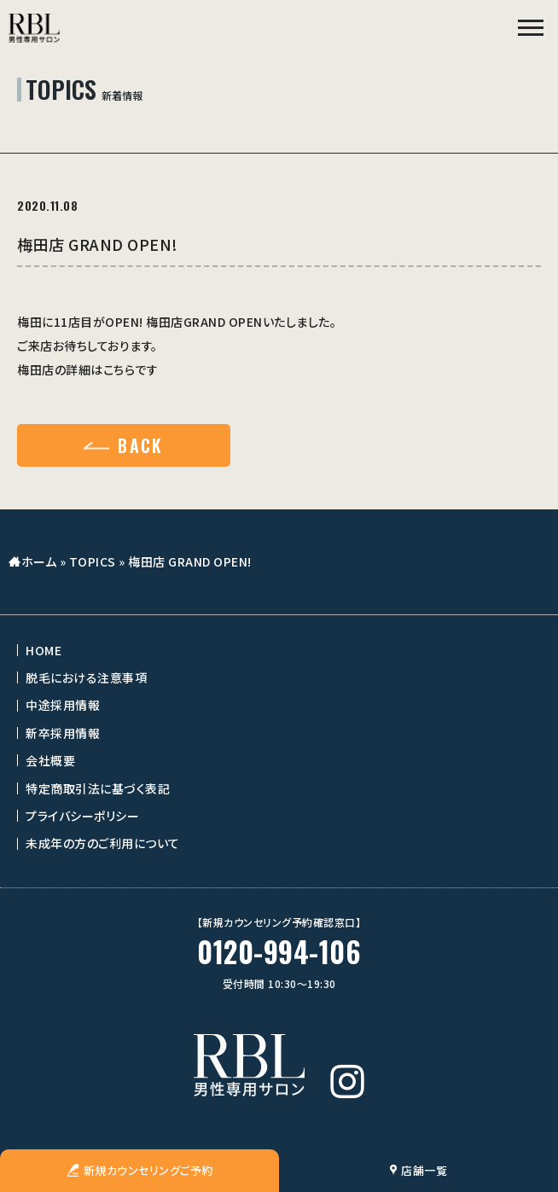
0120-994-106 (279, 952)
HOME (43, 650)
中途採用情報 (63, 704)
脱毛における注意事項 (86, 677)
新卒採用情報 (63, 732)
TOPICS (92, 561)
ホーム (39, 561)
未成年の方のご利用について (103, 843)
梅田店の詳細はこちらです (87, 369)
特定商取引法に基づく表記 (98, 788)
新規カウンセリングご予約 (140, 1170)
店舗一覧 (419, 1170)
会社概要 (50, 760)
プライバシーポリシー (82, 815)
